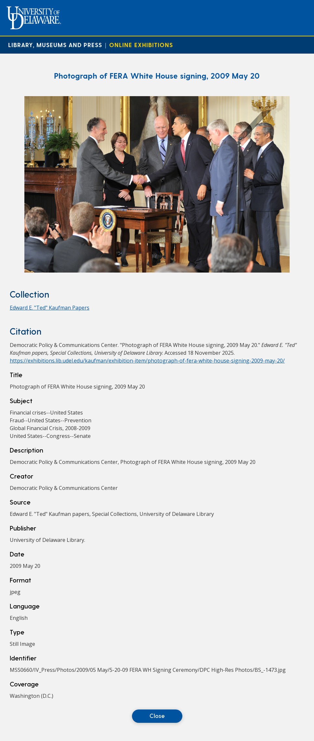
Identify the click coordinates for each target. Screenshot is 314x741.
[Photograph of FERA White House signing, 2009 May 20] (156, 270)
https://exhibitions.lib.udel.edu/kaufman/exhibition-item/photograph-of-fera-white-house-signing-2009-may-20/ (147, 360)
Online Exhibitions (141, 44)
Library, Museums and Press (55, 44)
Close (157, 715)
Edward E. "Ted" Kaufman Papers (49, 307)
